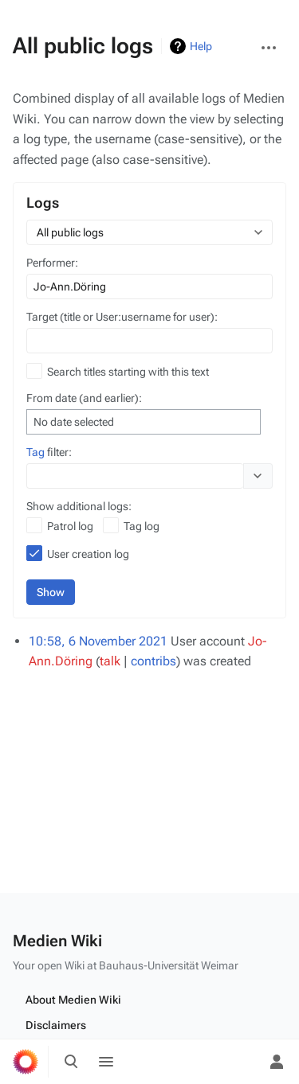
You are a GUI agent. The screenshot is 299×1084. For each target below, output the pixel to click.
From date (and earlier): (84, 398)
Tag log (141, 526)
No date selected (73, 421)
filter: (49, 452)
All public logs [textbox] (70, 232)
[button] (258, 476)
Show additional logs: (79, 506)
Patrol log (70, 526)
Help (201, 46)
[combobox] (149, 232)
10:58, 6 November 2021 (98, 641)
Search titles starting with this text (128, 371)
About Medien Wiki (73, 999)
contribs (153, 661)
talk (110, 661)
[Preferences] (242, 1062)
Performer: (52, 262)
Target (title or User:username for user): (122, 316)
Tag (35, 452)
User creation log (88, 554)
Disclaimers (56, 1025)
